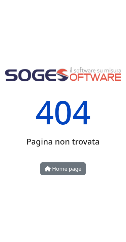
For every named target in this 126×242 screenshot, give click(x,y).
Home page (63, 168)
